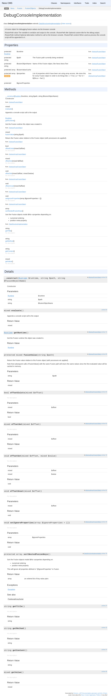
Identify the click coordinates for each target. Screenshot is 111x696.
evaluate (8, 109)
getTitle (8, 231)
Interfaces (77, 3)
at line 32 (104, 627)
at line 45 (104, 671)
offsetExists (9, 148)
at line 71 (104, 332)
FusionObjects (30, 8)
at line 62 (104, 423)
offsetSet (8, 173)
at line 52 (104, 277)
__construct (9, 96)
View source (66, 24)
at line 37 (104, 649)
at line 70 (104, 553)
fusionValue (9, 134)
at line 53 (104, 309)
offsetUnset (9, 186)
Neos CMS (7, 3)
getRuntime (9, 121)
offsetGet (8, 161)
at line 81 (104, 490)
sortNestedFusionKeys (13, 211)
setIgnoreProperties (12, 198)
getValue (8, 261)
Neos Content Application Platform (91, 695)
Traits (87, 3)
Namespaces (65, 3)
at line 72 (104, 455)
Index (94, 3)
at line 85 (104, 354)
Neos (12, 8)
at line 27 (104, 605)
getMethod (9, 241)
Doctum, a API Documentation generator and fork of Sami (90, 693)
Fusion (19, 8)
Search (103, 3)
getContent (9, 251)
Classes (54, 3)
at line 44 (104, 522)
